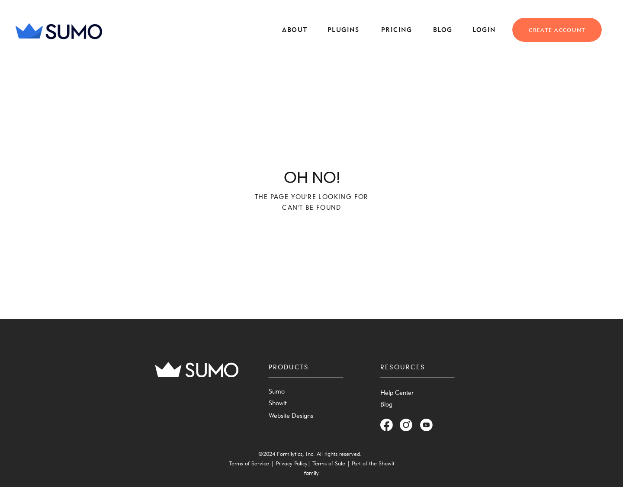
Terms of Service (249, 463)
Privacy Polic (290, 463)
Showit (387, 463)
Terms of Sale (328, 463)
